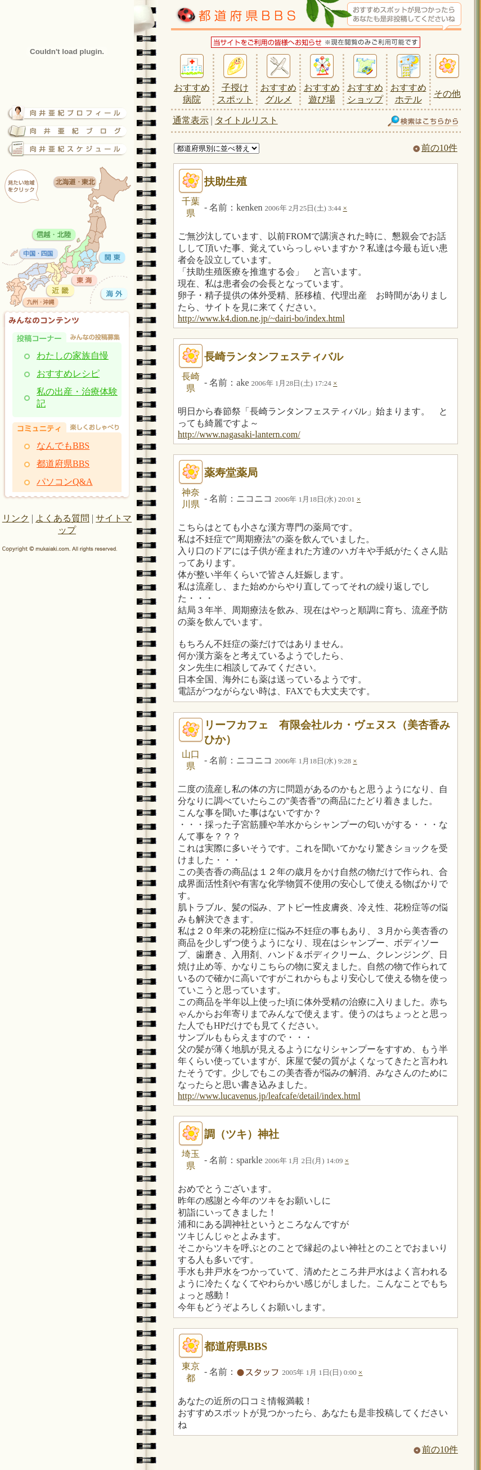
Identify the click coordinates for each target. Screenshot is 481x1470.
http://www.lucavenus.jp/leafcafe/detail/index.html (269, 1096)
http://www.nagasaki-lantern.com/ (239, 434)
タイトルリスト (246, 120)
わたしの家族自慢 (73, 355)
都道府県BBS (63, 463)
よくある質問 (62, 518)
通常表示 (191, 120)
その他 (447, 94)
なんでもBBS (63, 445)
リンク (15, 518)
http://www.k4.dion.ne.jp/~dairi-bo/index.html (261, 318)
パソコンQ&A (65, 481)
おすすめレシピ (68, 373)
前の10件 (435, 148)
